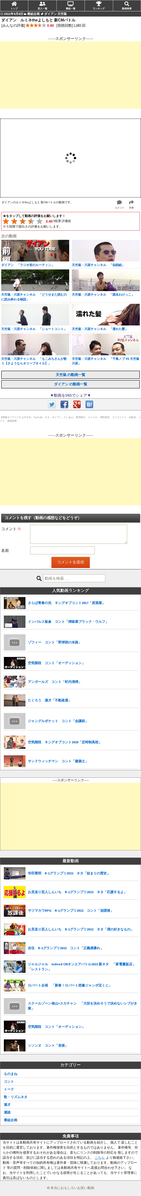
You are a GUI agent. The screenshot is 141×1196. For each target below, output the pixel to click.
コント (9, 1081)
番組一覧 (70, 8)
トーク (9, 1089)
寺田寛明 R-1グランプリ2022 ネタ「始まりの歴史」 (69, 873)
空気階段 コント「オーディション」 (56, 663)
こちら (100, 1157)
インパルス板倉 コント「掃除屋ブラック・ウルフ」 (68, 621)
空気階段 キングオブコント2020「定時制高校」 (65, 742)
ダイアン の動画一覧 (70, 384)
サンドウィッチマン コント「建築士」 (58, 761)
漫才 (7, 1104)
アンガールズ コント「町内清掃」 (55, 682)
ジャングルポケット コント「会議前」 (58, 721)
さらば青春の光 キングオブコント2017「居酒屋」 (66, 603)
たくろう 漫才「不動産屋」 (50, 700)
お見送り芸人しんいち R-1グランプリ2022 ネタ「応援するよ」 (77, 892)
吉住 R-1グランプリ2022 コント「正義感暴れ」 (66, 948)
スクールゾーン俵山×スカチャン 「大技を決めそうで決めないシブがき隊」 (82, 1006)
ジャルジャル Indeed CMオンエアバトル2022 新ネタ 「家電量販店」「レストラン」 (82, 966)
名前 (5, 550)
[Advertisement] (70, 75)
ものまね (10, 1074)
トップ (14, 8)
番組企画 (10, 1120)
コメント (11, 528)
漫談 (7, 1112)
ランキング (99, 8)
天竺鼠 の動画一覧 (70, 374)
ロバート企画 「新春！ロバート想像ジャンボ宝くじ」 (70, 985)
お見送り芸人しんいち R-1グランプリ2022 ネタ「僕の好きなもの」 (81, 929)
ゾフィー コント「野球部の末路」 (55, 642)
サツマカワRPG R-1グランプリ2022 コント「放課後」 (71, 910)
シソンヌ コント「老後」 (48, 1045)
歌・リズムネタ (15, 1097)
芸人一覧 (42, 8)
